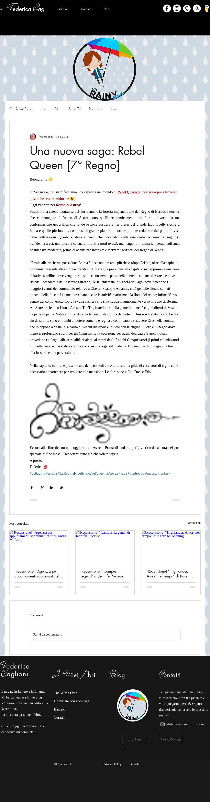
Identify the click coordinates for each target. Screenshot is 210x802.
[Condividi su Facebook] (32, 487)
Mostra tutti (194, 522)
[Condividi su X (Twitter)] (42, 487)
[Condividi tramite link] (62, 487)
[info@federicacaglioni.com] (184, 724)
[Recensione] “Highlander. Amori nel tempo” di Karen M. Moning (171, 573)
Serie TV (75, 109)
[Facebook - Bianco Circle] (167, 8)
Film (57, 109)
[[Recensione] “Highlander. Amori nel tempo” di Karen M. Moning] (171, 547)
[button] (37, 8)
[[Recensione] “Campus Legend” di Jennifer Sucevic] (105, 547)
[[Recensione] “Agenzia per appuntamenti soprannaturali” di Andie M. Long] (39, 547)
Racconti (95, 109)
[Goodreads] (187, 8)
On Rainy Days (20, 109)
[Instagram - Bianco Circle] (177, 8)
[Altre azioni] (178, 136)
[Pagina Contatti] (171, 739)
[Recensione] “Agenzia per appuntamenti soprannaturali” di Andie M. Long (37, 573)
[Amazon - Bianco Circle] (197, 8)
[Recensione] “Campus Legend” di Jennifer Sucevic (102, 573)
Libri (43, 109)
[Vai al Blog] (134, 739)
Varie (114, 109)
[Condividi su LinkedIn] (52, 487)
